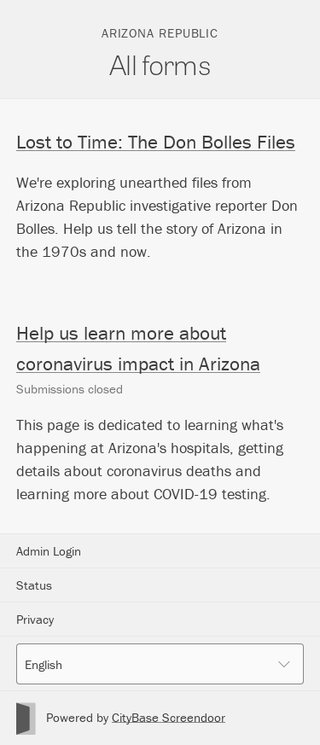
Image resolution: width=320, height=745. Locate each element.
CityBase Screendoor (168, 717)
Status (34, 585)
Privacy (35, 619)
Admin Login (48, 551)
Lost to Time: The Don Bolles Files (155, 142)
